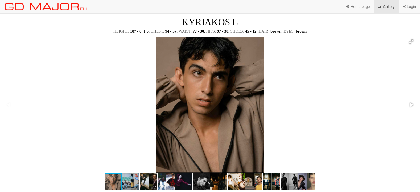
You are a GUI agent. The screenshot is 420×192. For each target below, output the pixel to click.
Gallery (386, 7)
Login (409, 7)
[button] (411, 41)
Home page (358, 7)
